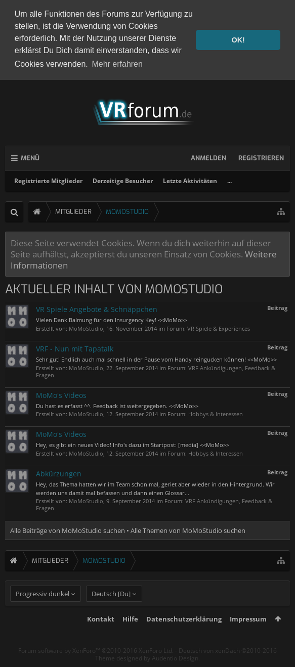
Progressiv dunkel (42, 608)
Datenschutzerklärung (184, 634)
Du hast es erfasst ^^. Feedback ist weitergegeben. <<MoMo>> (117, 404)
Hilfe (130, 634)
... (229, 178)
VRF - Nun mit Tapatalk (74, 346)
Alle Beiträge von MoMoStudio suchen (67, 528)
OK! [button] (237, 40)
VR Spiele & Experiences (218, 326)
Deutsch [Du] (111, 608)
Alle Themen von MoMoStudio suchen (188, 528)
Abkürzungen (58, 471)
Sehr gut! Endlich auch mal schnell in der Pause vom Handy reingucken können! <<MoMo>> (156, 357)
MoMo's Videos (61, 393)
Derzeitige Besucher (123, 178)
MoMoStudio (86, 326)
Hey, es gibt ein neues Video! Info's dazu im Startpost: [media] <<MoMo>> (132, 443)
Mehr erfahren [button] (117, 64)
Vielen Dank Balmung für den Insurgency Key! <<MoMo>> (111, 318)
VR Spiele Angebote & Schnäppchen (96, 307)
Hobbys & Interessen (215, 412)
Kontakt (100, 634)
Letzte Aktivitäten (190, 178)
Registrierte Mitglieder (48, 178)
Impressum (248, 634)
